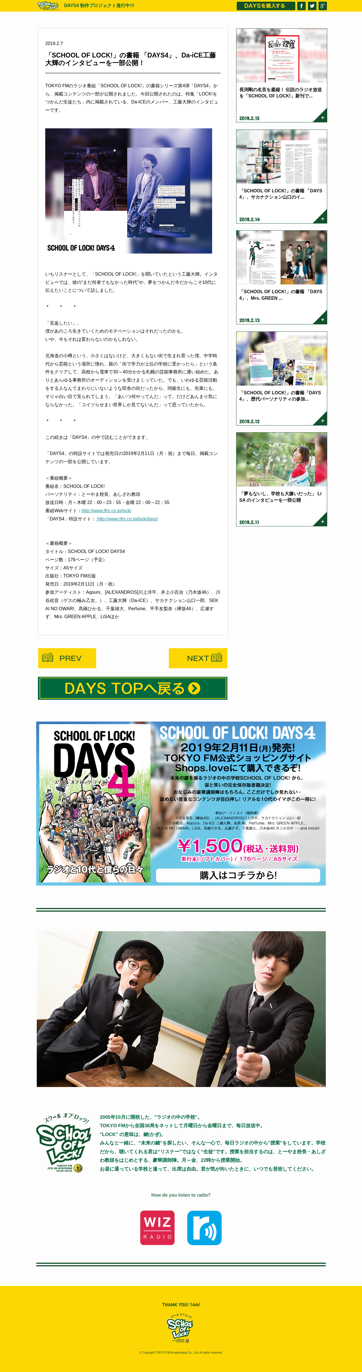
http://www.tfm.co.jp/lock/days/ (127, 518)
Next (198, 658)
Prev (67, 658)
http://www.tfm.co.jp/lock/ (107, 510)
